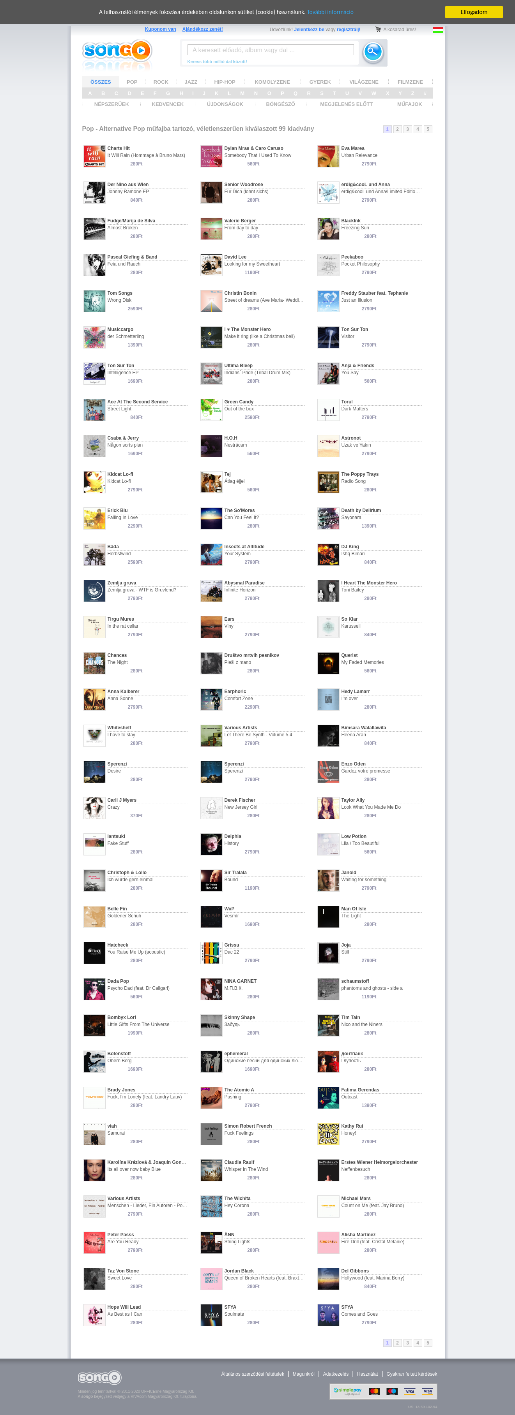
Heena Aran (354, 734)
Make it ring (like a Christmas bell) (260, 336)
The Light (351, 916)
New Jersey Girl (241, 807)
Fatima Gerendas (360, 1090)
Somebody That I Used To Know (258, 155)
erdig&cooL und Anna (366, 184)
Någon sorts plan (125, 445)
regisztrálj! (349, 29)
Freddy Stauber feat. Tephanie (375, 293)
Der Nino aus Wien (128, 184)
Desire (114, 771)
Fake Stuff (118, 843)
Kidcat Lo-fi (120, 474)
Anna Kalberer (124, 691)
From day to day (241, 228)
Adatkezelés (336, 1374)
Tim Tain (351, 1017)
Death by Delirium (361, 510)
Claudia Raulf (240, 1162)
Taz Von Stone (123, 1271)
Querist (350, 655)
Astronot (351, 438)
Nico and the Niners (362, 1024)
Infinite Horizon (240, 590)
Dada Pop (118, 981)
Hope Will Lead (124, 1307)
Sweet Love (120, 1278)
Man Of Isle (354, 909)
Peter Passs (121, 1234)
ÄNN (230, 1234)
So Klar (350, 619)
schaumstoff (355, 981)
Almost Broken (123, 228)
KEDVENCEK (168, 104)
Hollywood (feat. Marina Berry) (373, 1278)
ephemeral (236, 1053)
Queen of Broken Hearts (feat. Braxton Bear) (271, 1278)
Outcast (349, 1097)
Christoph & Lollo (127, 872)
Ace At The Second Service (138, 402)
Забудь (232, 1024)
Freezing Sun (355, 228)
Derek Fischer (240, 800)
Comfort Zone (239, 698)
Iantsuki (116, 836)
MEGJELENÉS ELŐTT (346, 104)
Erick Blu (118, 510)
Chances (117, 655)
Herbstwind (119, 553)
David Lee (236, 257)
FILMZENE (410, 82)
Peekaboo (353, 257)
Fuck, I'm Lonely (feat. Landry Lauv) (145, 1097)
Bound (231, 879)
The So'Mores (240, 510)
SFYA (231, 1307)
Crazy (114, 807)
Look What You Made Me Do (371, 807)
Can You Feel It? (242, 517)
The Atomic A (239, 1090)
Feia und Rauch (124, 264)
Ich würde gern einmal (131, 879)
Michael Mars (356, 1198)
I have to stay (121, 734)
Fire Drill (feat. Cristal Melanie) (373, 1241)
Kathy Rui (352, 1126)
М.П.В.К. (234, 988)
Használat (367, 1374)
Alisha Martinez (359, 1234)
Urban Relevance (360, 155)
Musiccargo (121, 329)
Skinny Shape (240, 1017)
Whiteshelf (119, 727)
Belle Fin (117, 909)
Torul (347, 402)
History (232, 843)
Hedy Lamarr (356, 691)
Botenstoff (119, 1053)
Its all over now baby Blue (134, 1169)
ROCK (161, 82)
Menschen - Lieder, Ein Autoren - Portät (148, 1205)
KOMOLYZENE (272, 82)
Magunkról (304, 1374)
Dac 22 (232, 952)
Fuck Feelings (239, 1133)
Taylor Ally (353, 800)
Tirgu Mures (121, 619)
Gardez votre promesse (366, 771)
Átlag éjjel (235, 481)
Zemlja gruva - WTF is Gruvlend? (142, 590)
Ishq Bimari (353, 553)
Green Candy (239, 402)
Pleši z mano (238, 662)
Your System (238, 553)
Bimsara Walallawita (364, 727)
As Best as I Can (125, 1314)
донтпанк (352, 1053)
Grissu (232, 945)
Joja (346, 945)
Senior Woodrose (244, 184)
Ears (230, 619)
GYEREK (320, 82)
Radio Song (354, 481)
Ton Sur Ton (355, 329)
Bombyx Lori (122, 1017)
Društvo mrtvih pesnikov (252, 655)
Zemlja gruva (122, 583)
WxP (230, 909)
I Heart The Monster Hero (369, 583)
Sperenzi (117, 764)
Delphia (233, 836)
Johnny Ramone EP (128, 191)
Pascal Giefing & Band (133, 257)
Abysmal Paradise (245, 583)
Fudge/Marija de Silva (132, 221)
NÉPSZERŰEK (111, 104)
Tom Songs (120, 293)
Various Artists (241, 727)
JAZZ (191, 82)
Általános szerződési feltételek (252, 1374)
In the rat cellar (123, 626)
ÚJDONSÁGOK (225, 104)
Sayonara (351, 517)
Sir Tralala (236, 872)
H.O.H (231, 438)
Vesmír (232, 916)
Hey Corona (237, 1205)
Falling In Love (123, 517)
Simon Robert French (248, 1126)
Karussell (351, 626)
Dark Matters (355, 409)
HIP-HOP (224, 82)
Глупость (351, 1060)
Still (345, 952)
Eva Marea (353, 148)
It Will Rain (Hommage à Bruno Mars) (146, 155)
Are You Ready (123, 1241)
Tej (228, 474)
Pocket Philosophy (361, 264)
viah (112, 1126)
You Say (350, 372)
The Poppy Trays (360, 474)
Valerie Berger (240, 221)
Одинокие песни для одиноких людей (265, 1060)
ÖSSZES (100, 82)
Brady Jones (122, 1090)
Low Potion (354, 836)
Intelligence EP (123, 372)
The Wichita (238, 1198)
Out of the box (239, 409)
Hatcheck (118, 945)
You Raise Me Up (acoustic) (136, 952)
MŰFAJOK (409, 104)
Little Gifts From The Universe (139, 1024)
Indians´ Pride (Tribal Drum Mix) (258, 372)
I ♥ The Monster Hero (248, 329)
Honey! (349, 1133)
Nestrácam (236, 445)
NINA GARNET (241, 981)
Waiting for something (364, 879)
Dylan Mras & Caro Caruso (254, 148)
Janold (349, 872)
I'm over (350, 698)
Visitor (348, 336)
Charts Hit (119, 148)
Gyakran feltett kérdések (411, 1374)
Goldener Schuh (125, 916)
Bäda (113, 546)
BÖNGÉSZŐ (280, 104)
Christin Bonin (241, 293)
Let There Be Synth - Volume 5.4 (258, 734)
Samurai (116, 1133)
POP (132, 82)
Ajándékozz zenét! (202, 29)
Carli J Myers (122, 800)
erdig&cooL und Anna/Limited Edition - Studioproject (396, 191)
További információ (333, 12)
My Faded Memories (363, 662)
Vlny (229, 626)
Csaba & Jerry (123, 438)
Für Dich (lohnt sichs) (247, 191)
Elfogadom (474, 12)
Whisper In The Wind (246, 1169)
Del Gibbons (355, 1271)
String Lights (238, 1241)
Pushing (233, 1097)
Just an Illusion (357, 300)
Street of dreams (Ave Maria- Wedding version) (273, 300)
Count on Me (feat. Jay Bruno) (373, 1205)
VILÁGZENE (364, 82)
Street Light (119, 409)
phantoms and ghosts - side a (372, 988)
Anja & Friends (358, 365)
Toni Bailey (353, 590)
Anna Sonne (120, 698)
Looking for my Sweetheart (252, 264)
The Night (118, 662)
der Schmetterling (126, 336)
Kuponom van (160, 29)
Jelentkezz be (309, 29)
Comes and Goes (360, 1314)
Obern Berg (120, 1060)
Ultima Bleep (239, 365)
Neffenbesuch (356, 1169)
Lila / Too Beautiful (361, 843)
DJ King (350, 546)
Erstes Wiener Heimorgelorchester (380, 1162)
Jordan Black (239, 1271)
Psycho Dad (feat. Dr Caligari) (139, 988)
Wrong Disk (120, 300)
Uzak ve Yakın (356, 445)
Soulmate (234, 1314)
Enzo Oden (354, 764)
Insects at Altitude (245, 546)
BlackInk (351, 221)
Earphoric (235, 691)
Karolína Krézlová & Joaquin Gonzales (150, 1162)
